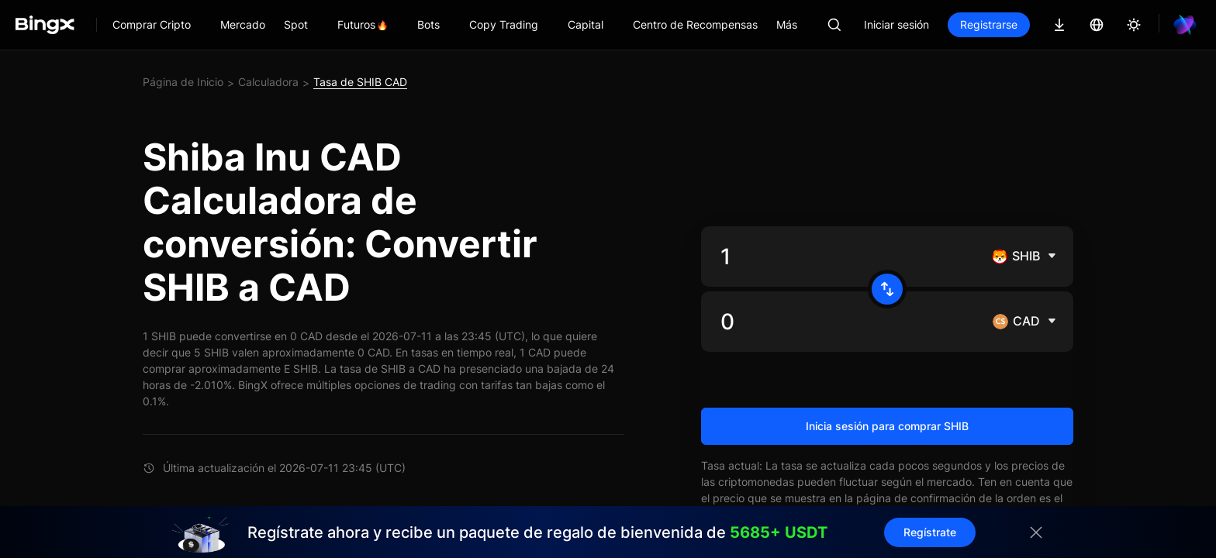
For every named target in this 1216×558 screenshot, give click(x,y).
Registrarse (988, 24)
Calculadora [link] (268, 81)
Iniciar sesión (896, 24)
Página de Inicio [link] (183, 81)
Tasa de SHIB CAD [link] (360, 81)
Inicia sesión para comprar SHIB (887, 425)
